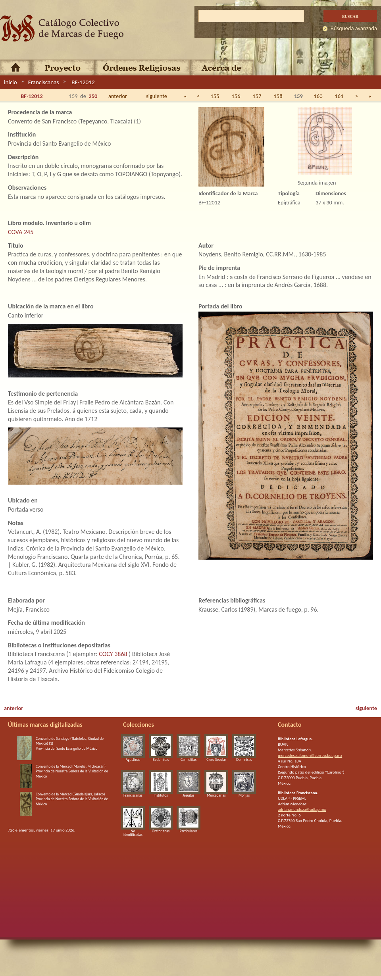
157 (257, 96)
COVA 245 (20, 232)
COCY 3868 (113, 654)
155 (215, 96)
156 (236, 96)
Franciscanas (43, 82)
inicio (10, 82)
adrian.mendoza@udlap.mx (302, 809)
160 (318, 96)
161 (339, 96)
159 (298, 96)
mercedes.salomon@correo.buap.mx (310, 755)
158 (278, 96)
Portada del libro (220, 306)
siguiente (156, 96)
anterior (117, 96)
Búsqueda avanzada (354, 28)
